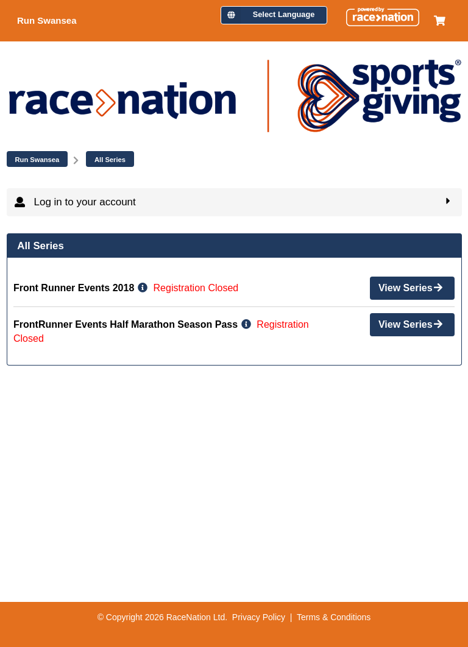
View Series (411, 287)
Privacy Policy (258, 617)
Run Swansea (37, 159)
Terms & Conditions (333, 617)
